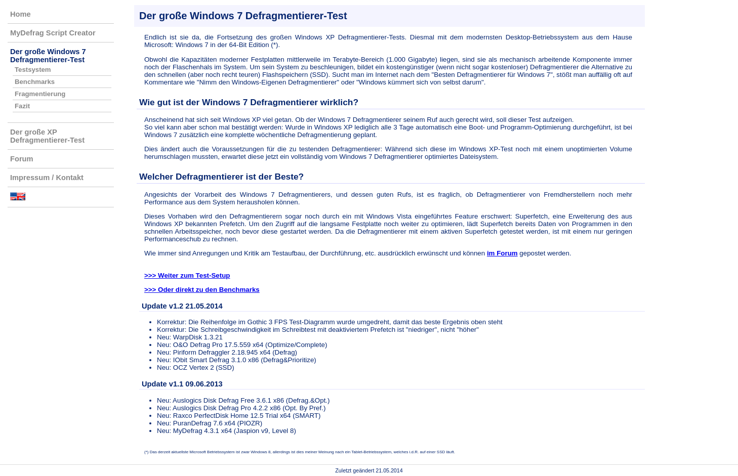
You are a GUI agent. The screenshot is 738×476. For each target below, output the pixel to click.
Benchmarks (35, 81)
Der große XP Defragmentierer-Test (47, 136)
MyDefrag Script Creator (53, 33)
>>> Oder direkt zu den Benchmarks (202, 289)
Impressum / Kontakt (47, 178)
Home (20, 14)
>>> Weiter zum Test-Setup (187, 275)
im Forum (502, 253)
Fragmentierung (40, 94)
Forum (21, 159)
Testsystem (33, 69)
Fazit (22, 106)
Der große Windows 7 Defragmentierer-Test (48, 56)
